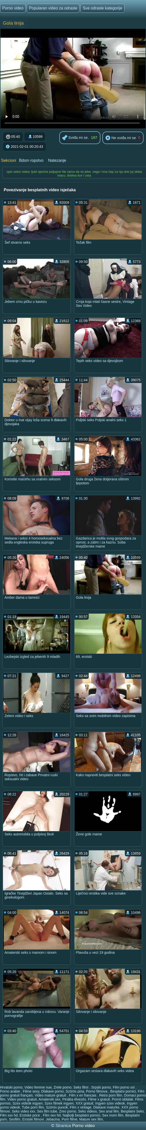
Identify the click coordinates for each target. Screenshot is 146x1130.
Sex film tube (47, 1111)
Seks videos (87, 1111)
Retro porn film (110, 1095)
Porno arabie (10, 1091)
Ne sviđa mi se (120, 138)
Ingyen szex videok (110, 1103)
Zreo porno (67, 1111)
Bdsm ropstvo (31, 160)
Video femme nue (38, 1087)
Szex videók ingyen (28, 1103)
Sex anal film (109, 1111)
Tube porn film (33, 1107)
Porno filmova (97, 1091)
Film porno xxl (124, 1087)
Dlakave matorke (106, 1107)
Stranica (64, 1125)
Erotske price (30, 1115)
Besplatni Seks (132, 1111)
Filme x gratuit (99, 1099)
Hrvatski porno (11, 1087)
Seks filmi (81, 1087)
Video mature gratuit (51, 1095)
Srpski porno (101, 1087)
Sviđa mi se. (75, 138)
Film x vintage (80, 1107)
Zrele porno (63, 1087)
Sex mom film (112, 1115)
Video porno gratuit (22, 1099)
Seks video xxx (23, 1111)
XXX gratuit (84, 1103)
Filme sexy (31, 1091)
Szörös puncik (57, 1107)
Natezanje (57, 160)
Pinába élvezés (74, 1099)
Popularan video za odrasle (53, 8)
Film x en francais (83, 1095)
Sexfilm (14, 1119)
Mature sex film (91, 1119)
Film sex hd (52, 1115)
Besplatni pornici (123, 1091)
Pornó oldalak (122, 1099)
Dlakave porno (52, 1091)
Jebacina (53, 1119)
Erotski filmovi (33, 1119)
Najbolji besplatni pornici (81, 1115)
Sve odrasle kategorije (102, 8)
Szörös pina (75, 1091)
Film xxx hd (9, 1115)
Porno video (12, 8)
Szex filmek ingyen (59, 1103)
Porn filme (69, 1119)
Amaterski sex (50, 1099)
